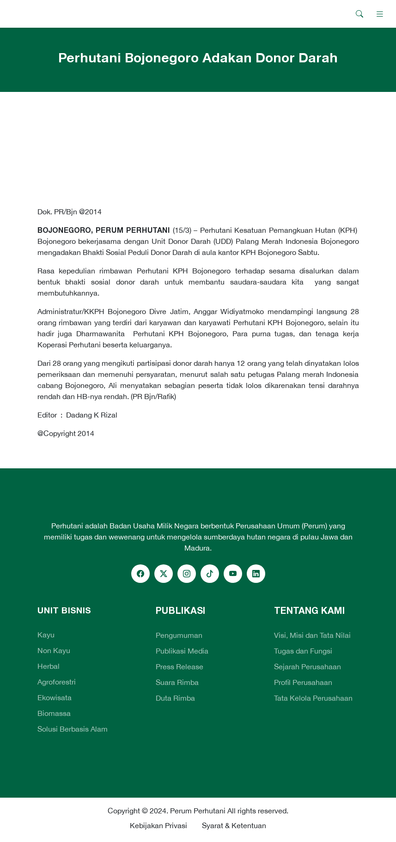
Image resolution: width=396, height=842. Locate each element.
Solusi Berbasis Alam (72, 729)
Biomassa (54, 713)
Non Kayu (53, 650)
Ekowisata (54, 697)
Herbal (48, 666)
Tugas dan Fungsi (303, 651)
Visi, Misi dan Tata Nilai (312, 635)
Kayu (46, 634)
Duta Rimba (175, 698)
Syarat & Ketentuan (234, 825)
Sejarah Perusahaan (307, 666)
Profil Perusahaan (303, 682)
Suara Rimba (177, 682)
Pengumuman (179, 635)
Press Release (179, 666)
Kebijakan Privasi (158, 825)
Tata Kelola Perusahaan (313, 698)
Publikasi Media (182, 651)
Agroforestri (56, 682)
